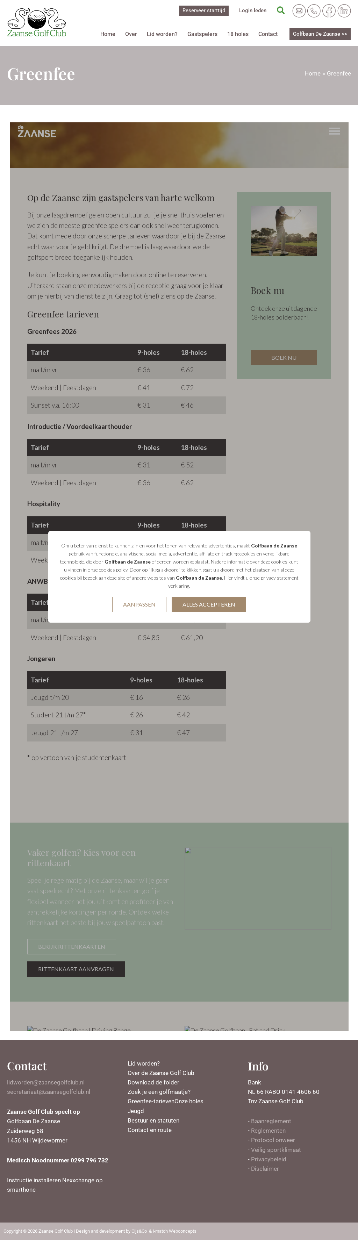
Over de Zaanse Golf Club (161, 1072)
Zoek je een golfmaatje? (159, 1091)
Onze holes (188, 1101)
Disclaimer (265, 1168)
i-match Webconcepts (174, 1231)
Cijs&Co (139, 1231)
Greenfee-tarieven (151, 1101)
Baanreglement (271, 1121)
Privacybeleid (268, 1159)
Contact (268, 34)
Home (107, 34)
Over (131, 34)
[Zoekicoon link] (281, 11)
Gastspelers (202, 34)
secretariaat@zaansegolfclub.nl (48, 1091)
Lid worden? (162, 34)
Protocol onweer (273, 1140)
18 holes (238, 34)
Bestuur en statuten (153, 1120)
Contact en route (150, 1129)
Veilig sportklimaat (276, 1149)
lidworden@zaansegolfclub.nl (46, 1082)
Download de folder (153, 1082)
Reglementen (268, 1130)
